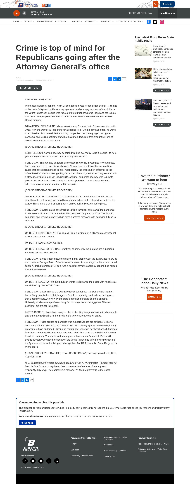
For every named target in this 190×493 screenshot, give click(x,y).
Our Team (75, 456)
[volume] (24, 19)
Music (28, 27)
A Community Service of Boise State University (152, 456)
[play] (16, 19)
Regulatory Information (147, 444)
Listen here (154, 302)
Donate (170, 7)
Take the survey (154, 223)
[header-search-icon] (156, 7)
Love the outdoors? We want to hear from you (154, 186)
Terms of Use (109, 463)
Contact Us (108, 451)
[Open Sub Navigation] (21, 27)
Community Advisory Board (82, 462)
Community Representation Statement (115, 444)
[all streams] (167, 19)
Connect (90, 27)
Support (106, 27)
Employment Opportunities (115, 457)
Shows (76, 27)
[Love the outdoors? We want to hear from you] (154, 159)
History (74, 450)
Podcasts (60, 27)
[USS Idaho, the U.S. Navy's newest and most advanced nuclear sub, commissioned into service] (143, 110)
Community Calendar (129, 27)
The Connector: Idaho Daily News (154, 287)
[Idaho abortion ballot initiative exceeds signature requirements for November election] (143, 79)
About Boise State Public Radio (83, 444)
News (16, 27)
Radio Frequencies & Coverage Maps (153, 450)
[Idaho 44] (154, 335)
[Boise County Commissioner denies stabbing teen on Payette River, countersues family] (143, 56)
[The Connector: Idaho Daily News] (154, 259)
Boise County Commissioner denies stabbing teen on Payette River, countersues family (163, 58)
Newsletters (45, 27)
